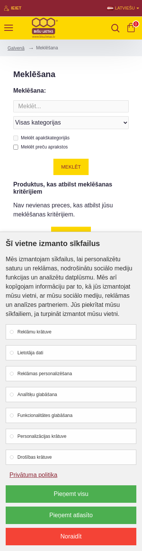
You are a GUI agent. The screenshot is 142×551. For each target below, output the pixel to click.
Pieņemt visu (71, 494)
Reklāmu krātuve (34, 332)
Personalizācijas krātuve (41, 436)
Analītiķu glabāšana (37, 394)
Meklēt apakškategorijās (41, 138)
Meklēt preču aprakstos (40, 147)
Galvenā (16, 48)
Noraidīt (70, 536)
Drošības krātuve (34, 457)
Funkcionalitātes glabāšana (44, 415)
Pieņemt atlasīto (71, 515)
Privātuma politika (33, 475)
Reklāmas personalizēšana (44, 373)
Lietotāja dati (30, 352)
